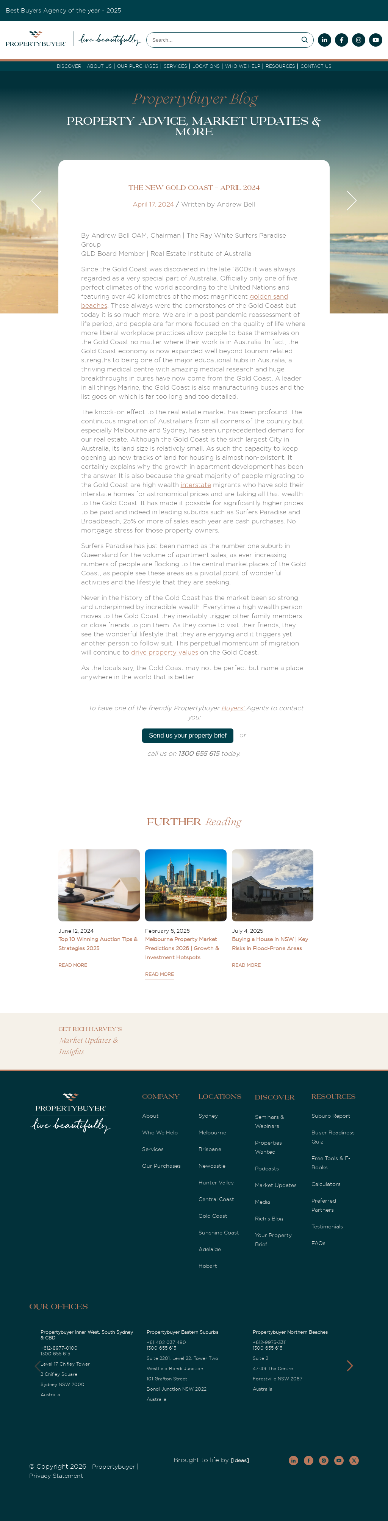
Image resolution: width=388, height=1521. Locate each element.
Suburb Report (330, 1116)
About (150, 1116)
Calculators (326, 1184)
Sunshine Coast (219, 1233)
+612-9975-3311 (269, 1342)
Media (262, 1202)
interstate (196, 485)
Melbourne (212, 1132)
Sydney (208, 1116)
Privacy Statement (56, 1475)
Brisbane (210, 1149)
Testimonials (327, 1226)
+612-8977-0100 (59, 1348)
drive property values (164, 652)
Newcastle (212, 1166)
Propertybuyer (113, 1466)
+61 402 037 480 (166, 1342)
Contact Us (316, 66)
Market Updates (276, 1185)
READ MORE (72, 965)
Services (153, 1149)
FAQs (318, 1243)
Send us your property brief (188, 735)
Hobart (208, 1266)
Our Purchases (137, 66)
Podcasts (267, 1168)
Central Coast (216, 1199)
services (175, 66)
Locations (206, 66)
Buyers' (233, 708)
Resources (280, 66)
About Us (99, 66)
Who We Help (160, 1132)
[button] (350, 1366)
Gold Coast (213, 1216)
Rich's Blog (269, 1219)
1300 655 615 (55, 1354)
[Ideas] (240, 1460)
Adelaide (210, 1249)
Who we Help (242, 66)
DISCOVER (69, 66)
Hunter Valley (216, 1183)
